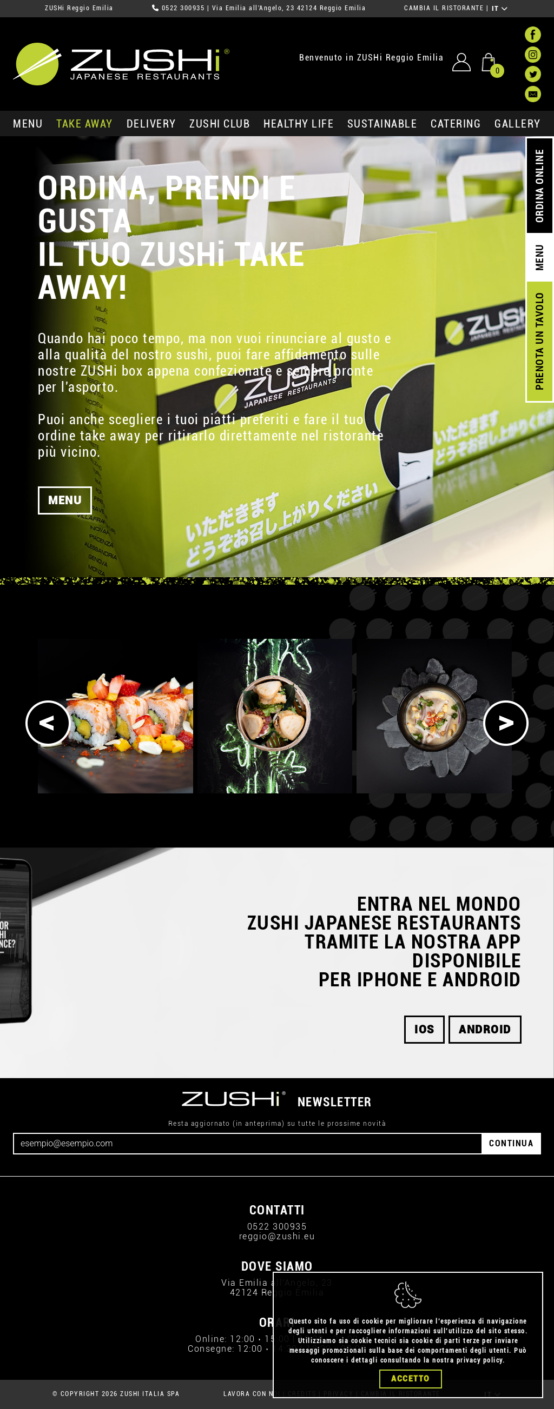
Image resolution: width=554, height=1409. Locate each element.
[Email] (248, 1143)
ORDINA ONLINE (539, 186)
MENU (28, 123)
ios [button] (424, 1029)
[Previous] (48, 723)
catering (456, 123)
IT (500, 8)
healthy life (298, 123)
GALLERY (517, 123)
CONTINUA (511, 1143)
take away (84, 123)
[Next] (506, 723)
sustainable (382, 123)
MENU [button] (65, 506)
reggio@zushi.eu (277, 1236)
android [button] (485, 1029)
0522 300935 (183, 8)
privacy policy (480, 1360)
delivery (151, 123)
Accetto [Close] (410, 1378)
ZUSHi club (219, 123)
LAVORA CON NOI (251, 1394)
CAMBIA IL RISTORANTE (444, 8)
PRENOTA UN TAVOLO (539, 341)
